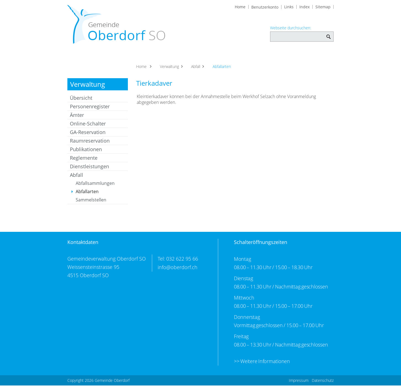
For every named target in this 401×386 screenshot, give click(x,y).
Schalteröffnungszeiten (260, 243)
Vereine (245, 55)
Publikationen (86, 150)
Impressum (298, 381)
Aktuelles (80, 55)
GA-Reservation (87, 133)
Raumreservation (90, 141)
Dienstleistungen (89, 167)
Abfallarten (100, 193)
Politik (132, 55)
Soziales (190, 55)
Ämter (77, 116)
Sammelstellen (91, 201)
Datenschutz (323, 381)
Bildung (322, 55)
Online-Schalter (88, 124)
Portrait (108, 55)
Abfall (76, 176)
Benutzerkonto (264, 7)
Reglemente (83, 159)
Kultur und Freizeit (283, 55)
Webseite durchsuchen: (290, 27)
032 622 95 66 (182, 259)
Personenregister (90, 107)
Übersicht (81, 99)
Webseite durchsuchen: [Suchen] (328, 34)
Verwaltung (160, 55)
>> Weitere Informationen (262, 362)
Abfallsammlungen (95, 184)
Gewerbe (218, 55)
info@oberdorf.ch (177, 268)
